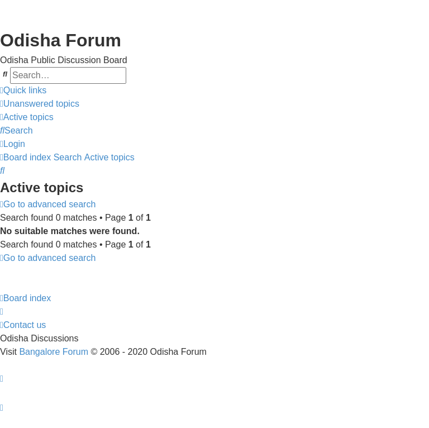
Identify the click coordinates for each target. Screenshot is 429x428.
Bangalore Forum (53, 351)
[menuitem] (39, 104)
